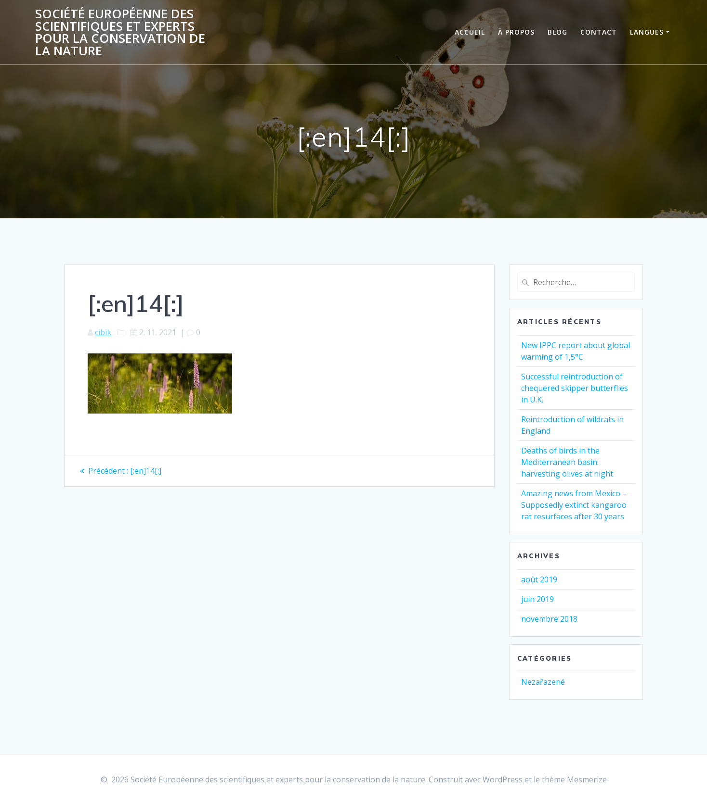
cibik (103, 332)
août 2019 (539, 579)
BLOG (557, 32)
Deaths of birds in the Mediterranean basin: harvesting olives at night (567, 462)
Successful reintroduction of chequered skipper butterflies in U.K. (574, 388)
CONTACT (598, 32)
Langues (647, 32)
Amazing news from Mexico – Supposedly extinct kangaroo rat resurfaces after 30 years (574, 505)
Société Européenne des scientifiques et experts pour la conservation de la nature (120, 32)
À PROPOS (516, 32)
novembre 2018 (549, 619)
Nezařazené (543, 682)
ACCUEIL (470, 32)
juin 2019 (537, 599)
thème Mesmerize (574, 779)
